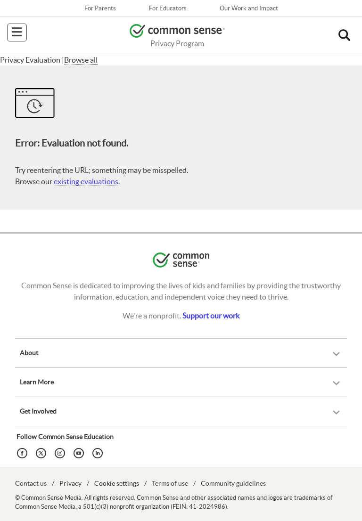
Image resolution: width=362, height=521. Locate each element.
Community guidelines (233, 483)
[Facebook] (23, 452)
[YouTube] (80, 452)
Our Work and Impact (249, 8)
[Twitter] (42, 452)
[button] (344, 35)
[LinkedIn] (99, 452)
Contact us (31, 483)
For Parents (100, 8)
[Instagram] (61, 452)
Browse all (81, 60)
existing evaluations (86, 181)
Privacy (70, 483)
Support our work (210, 315)
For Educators (168, 8)
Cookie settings (116, 483)
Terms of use (170, 483)
